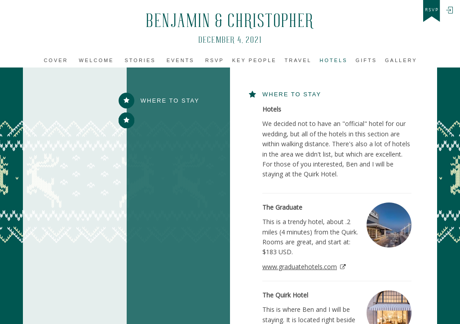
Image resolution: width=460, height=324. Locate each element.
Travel (298, 60)
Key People (254, 60)
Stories (140, 60)
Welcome (96, 60)
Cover (56, 60)
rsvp (432, 10)
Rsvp (214, 60)
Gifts (366, 60)
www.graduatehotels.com (299, 266)
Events (181, 60)
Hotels (334, 60)
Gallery (401, 60)
